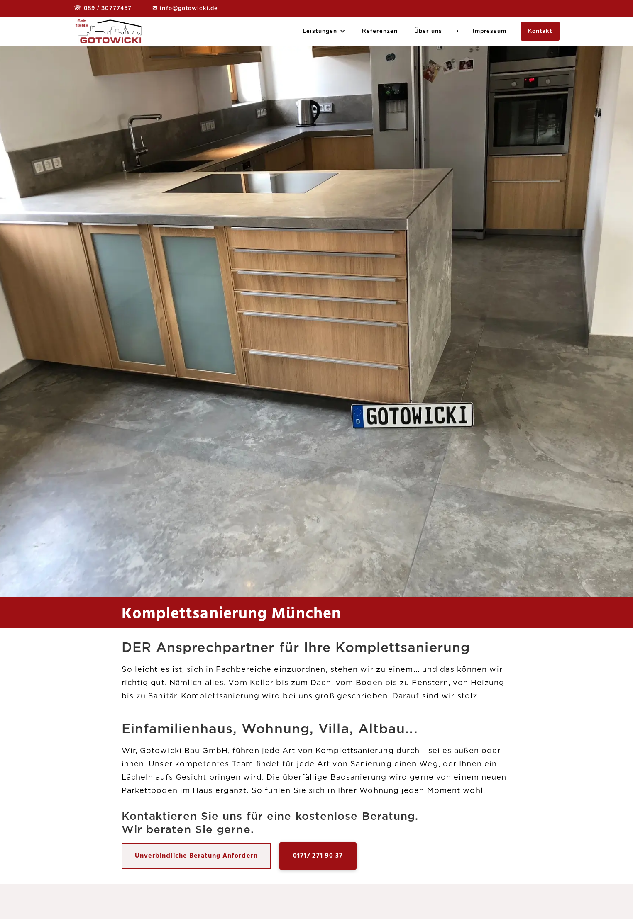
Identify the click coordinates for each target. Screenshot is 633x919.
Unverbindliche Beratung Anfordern (196, 856)
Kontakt (540, 31)
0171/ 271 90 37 (318, 856)
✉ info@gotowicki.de (185, 8)
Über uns (428, 31)
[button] (324, 31)
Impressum (489, 31)
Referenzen (380, 31)
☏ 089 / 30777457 (103, 8)
